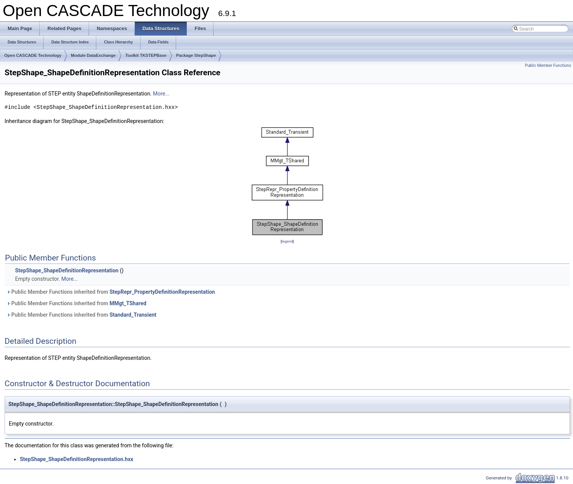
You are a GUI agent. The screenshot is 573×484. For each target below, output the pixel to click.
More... (161, 94)
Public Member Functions (548, 65)
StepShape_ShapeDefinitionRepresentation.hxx (76, 459)
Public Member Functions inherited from (110, 292)
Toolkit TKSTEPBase (146, 55)
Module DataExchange (93, 55)
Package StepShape (196, 55)
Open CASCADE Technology (33, 55)
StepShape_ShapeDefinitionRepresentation (66, 270)
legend (287, 241)
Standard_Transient (133, 315)
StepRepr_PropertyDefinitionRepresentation (162, 292)
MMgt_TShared (128, 303)
